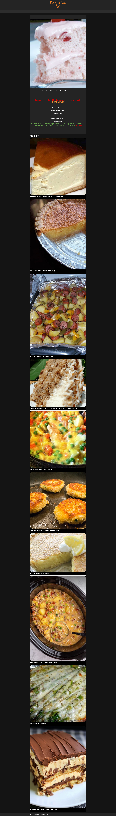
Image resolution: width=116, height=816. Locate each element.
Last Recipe (72, 17)
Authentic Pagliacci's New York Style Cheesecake (46, 196)
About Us (48, 814)
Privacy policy (43, 814)
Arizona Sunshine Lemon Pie (39, 573)
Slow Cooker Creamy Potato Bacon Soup (43, 662)
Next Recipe (81, 17)
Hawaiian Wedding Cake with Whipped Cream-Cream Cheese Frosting (53, 408)
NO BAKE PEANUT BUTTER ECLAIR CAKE (43, 809)
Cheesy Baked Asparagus (38, 723)
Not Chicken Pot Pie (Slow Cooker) (41, 469)
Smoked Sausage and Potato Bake (41, 356)
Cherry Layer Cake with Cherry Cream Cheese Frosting (58, 90)
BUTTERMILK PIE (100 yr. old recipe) (42, 271)
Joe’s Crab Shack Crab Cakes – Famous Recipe (45, 530)
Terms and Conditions (34, 814)
